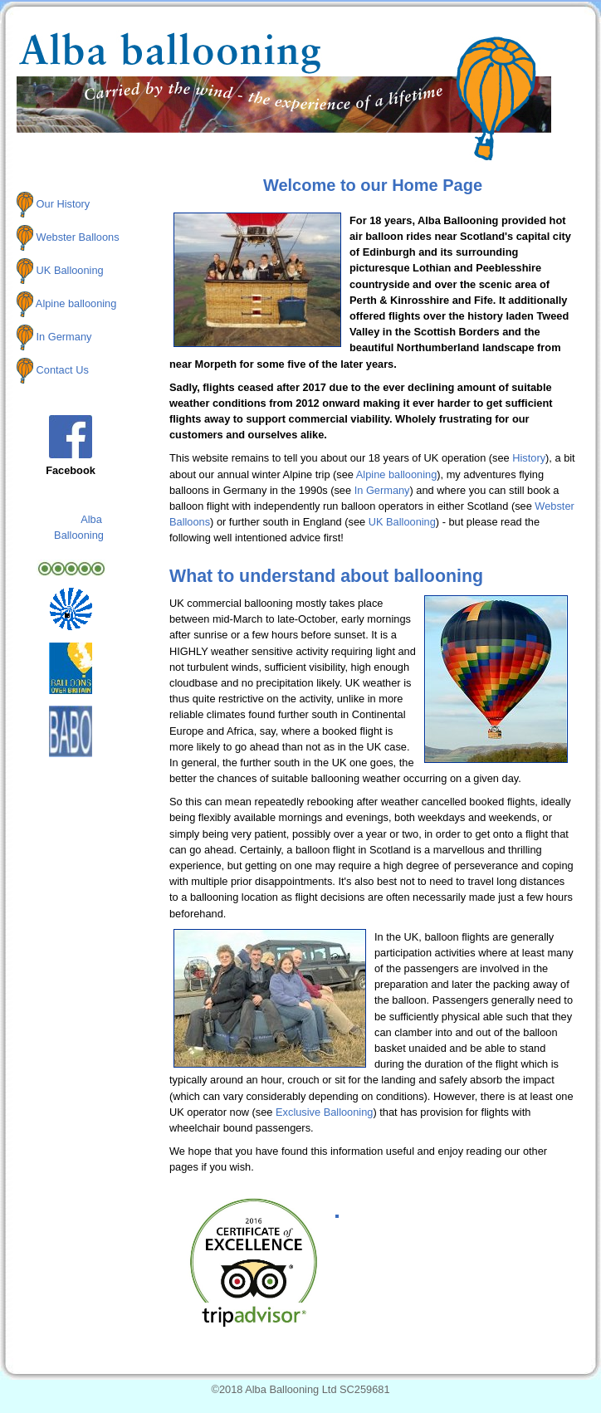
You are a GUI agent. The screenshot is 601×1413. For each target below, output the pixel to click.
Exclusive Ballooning (324, 1112)
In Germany (64, 336)
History (528, 458)
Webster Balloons (78, 237)
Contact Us (63, 369)
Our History (63, 204)
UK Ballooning (70, 270)
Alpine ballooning (76, 303)
